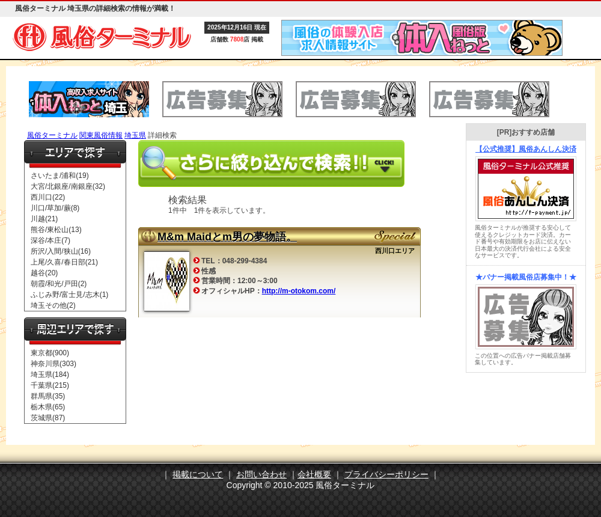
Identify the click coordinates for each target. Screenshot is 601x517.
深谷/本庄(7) (50, 240)
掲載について (197, 474)
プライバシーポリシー (386, 474)
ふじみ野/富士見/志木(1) (69, 294)
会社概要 (314, 474)
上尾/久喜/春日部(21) (64, 262)
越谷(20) (44, 273)
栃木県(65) (48, 407)
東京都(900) (50, 353)
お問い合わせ (261, 474)
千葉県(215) (50, 385)
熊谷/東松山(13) (56, 229)
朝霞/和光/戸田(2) (59, 284)
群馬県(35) (48, 396)
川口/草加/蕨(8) (55, 208)
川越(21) (44, 219)
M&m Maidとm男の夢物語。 (227, 237)
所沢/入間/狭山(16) (61, 251)
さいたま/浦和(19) (60, 175)
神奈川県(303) (53, 363)
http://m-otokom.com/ (299, 291)
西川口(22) (48, 197)
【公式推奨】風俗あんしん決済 (525, 149)
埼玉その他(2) (53, 305)
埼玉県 (135, 135)
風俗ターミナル (52, 135)
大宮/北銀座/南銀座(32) (68, 186)
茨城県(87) (48, 418)
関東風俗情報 (101, 135)
